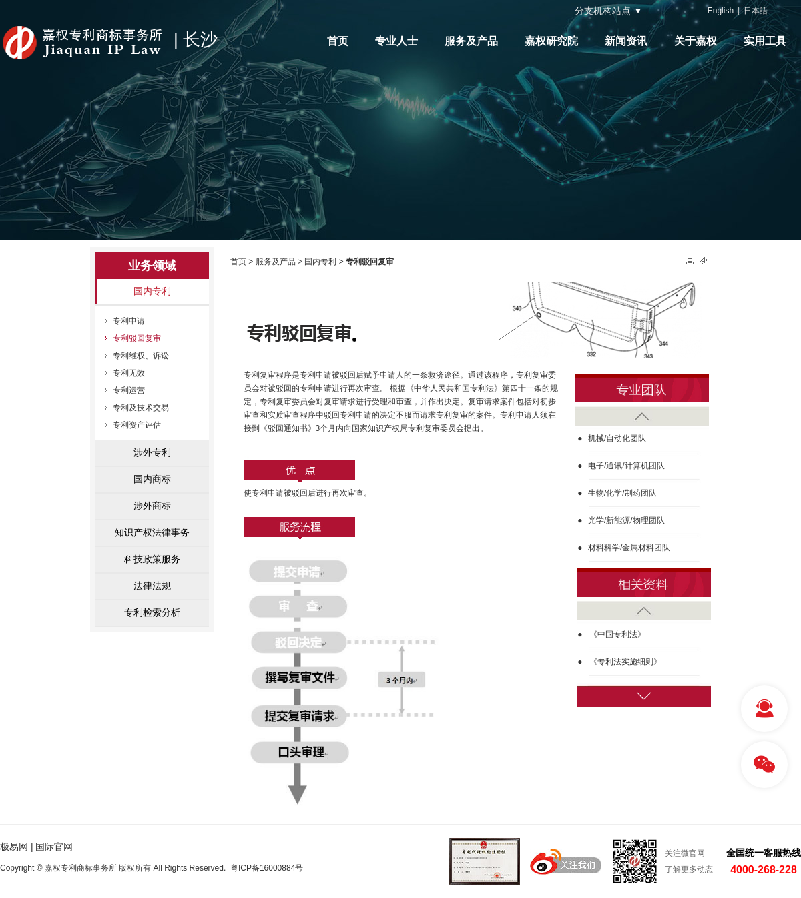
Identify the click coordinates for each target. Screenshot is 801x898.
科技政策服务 (152, 559)
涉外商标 (152, 505)
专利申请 (129, 321)
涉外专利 (152, 452)
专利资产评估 (137, 425)
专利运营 (129, 390)
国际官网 (54, 846)
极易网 (14, 846)
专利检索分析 (152, 612)
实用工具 (765, 41)
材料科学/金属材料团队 (629, 547)
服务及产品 (471, 41)
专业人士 (396, 41)
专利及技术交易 (141, 407)
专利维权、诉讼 (141, 355)
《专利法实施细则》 (625, 661)
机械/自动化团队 (617, 438)
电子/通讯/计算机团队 (626, 465)
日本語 (756, 10)
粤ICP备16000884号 (266, 868)
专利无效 (129, 373)
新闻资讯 (626, 41)
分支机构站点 (603, 10)
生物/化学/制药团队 (622, 493)
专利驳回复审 (137, 338)
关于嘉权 (695, 41)
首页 (337, 41)
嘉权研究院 (551, 41)
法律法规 (152, 585)
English (721, 10)
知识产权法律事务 (152, 532)
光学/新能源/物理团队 (626, 520)
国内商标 (152, 479)
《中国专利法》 (617, 634)
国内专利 (152, 291)
